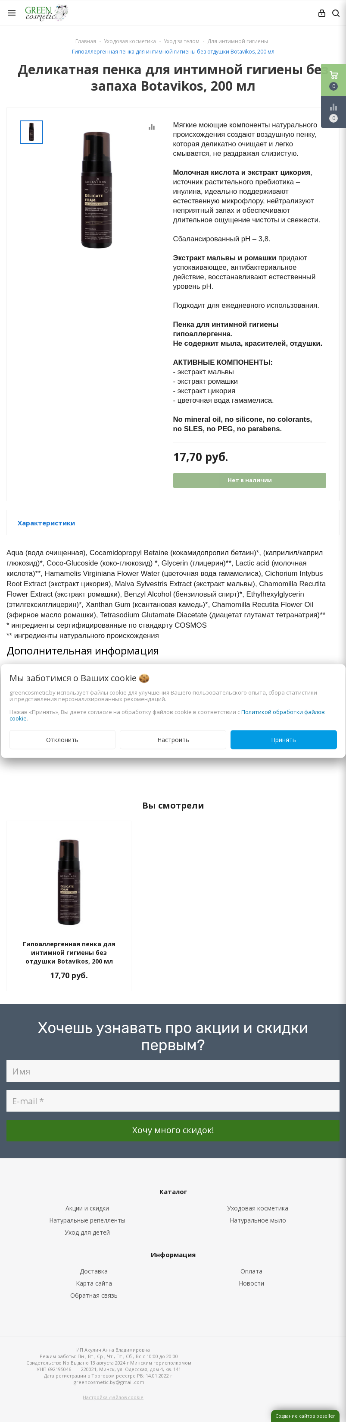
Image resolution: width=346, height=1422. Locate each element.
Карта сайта (94, 1283)
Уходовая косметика (257, 1208)
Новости (251, 1283)
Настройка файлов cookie (113, 1397)
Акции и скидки (87, 1208)
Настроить (173, 740)
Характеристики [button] (46, 522)
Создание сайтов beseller (305, 1416)
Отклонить (62, 740)
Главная (85, 41)
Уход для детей (87, 1232)
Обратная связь (94, 1295)
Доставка (94, 1271)
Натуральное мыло (258, 1220)
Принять (283, 740)
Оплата (251, 1271)
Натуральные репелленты (87, 1220)
